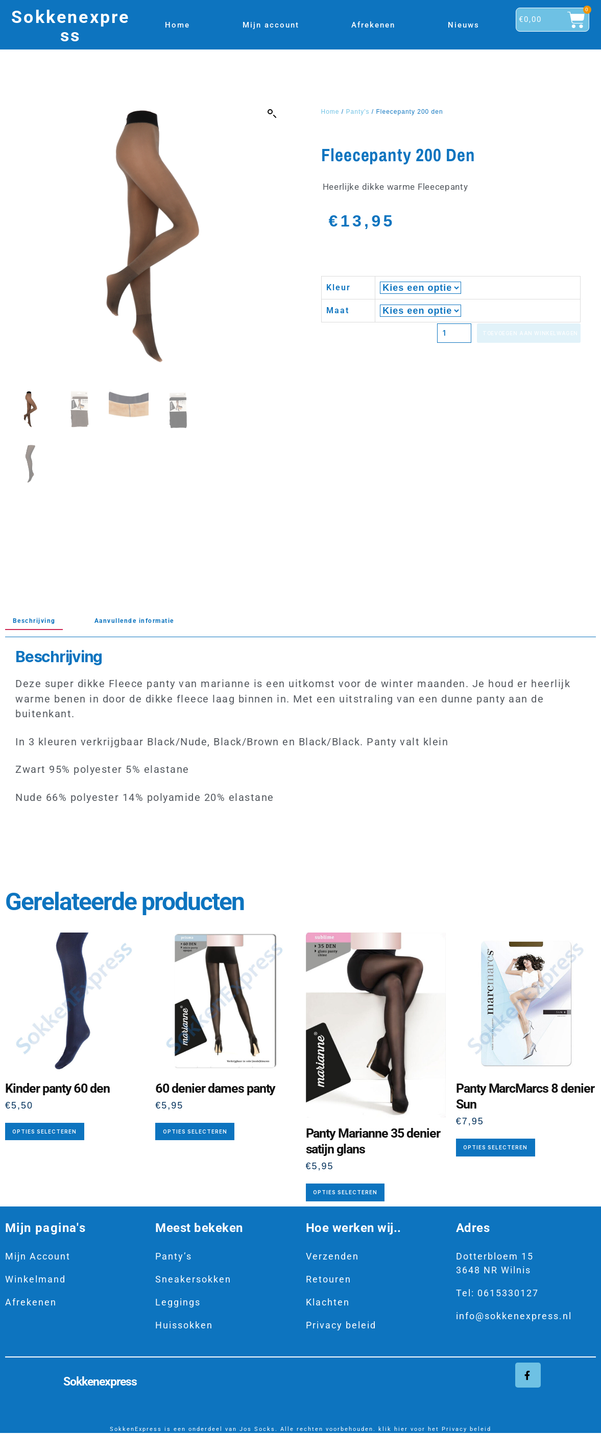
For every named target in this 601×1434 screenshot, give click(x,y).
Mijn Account (37, 1256)
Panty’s (173, 1256)
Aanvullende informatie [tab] (164, 620)
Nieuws (463, 25)
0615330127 (508, 1293)
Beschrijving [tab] (42, 620)
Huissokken (184, 1325)
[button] (272, 114)
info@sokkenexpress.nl (514, 1316)
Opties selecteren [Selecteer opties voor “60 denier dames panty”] (195, 1131)
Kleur (338, 287)
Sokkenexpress (71, 26)
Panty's (358, 111)
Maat (337, 310)
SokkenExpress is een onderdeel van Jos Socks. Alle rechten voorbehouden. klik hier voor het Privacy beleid (300, 1430)
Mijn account (271, 25)
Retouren (328, 1279)
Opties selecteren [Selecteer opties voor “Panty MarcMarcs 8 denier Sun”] (495, 1147)
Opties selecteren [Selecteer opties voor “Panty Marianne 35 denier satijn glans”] (345, 1192)
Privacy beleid (341, 1325)
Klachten (328, 1302)
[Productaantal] (406, 334)
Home (177, 25)
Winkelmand (35, 1279)
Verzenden (332, 1256)
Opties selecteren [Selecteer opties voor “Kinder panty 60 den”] (44, 1131)
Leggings (178, 1302)
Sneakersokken (193, 1279)
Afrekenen (373, 25)
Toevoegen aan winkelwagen (508, 334)
